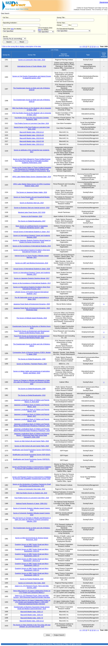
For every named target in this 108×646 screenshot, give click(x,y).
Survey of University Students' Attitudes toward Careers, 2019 (31, 514)
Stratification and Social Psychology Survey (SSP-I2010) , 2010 (32, 455)
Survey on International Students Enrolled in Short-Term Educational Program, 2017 (31, 288)
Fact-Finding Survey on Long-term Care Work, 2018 (32, 123)
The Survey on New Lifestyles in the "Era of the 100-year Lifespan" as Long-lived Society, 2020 (32, 625)
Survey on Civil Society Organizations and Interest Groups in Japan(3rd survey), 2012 (31, 77)
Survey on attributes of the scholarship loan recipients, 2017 (32, 151)
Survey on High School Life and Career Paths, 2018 (32, 441)
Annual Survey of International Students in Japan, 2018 (31, 269)
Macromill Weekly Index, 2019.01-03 (32, 135)
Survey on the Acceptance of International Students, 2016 (32, 246)
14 (94, 46)
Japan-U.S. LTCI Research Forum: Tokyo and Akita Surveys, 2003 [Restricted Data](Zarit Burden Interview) (31, 596)
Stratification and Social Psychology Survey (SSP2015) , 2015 (31, 460)
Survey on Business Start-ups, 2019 (32, 203)
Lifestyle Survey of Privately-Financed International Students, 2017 (31, 293)
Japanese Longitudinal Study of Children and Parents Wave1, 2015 (31, 405)
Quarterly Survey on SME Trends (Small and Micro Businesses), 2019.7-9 (31, 555)
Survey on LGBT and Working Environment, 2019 (31, 263)
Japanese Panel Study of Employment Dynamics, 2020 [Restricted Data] (31, 309)
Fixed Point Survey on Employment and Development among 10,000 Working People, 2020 (31, 337)
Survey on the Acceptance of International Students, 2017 (32, 283)
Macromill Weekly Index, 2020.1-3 (31, 612)
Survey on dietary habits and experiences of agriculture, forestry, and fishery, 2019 (31, 372)
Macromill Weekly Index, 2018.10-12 (32, 132)
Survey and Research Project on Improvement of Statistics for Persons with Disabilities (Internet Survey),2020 (31, 467)
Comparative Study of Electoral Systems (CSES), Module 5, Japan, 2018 (32, 353)
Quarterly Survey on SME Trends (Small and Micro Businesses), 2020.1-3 (31, 564)
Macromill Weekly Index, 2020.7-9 (31, 618)
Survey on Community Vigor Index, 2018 (31, 60)
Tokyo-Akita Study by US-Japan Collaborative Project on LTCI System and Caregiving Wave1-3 (31, 591)
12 (90, 46)
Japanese (103, 2)
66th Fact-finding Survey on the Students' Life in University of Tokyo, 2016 (31, 109)
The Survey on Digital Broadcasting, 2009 (31, 389)
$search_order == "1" (14, 38)
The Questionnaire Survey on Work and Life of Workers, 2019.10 (31, 100)
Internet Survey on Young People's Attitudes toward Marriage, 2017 (32, 256)
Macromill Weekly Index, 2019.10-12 (32, 144)
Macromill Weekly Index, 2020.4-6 (31, 615)
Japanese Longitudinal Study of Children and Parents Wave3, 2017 (31, 415)
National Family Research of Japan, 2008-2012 (31, 503)
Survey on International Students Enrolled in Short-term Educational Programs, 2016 (31, 251)
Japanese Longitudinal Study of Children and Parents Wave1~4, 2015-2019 (31, 401)
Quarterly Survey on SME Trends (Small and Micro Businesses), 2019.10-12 (31, 560)
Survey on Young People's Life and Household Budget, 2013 (32, 198)
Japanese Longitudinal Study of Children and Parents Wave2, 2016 (31, 410)
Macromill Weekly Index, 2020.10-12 (32, 621)
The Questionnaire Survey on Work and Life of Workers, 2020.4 (31, 345)
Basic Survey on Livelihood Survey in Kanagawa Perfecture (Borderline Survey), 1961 (32, 227)
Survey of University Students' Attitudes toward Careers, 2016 (31, 509)
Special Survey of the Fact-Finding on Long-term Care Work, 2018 (32, 128)
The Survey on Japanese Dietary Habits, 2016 (31, 192)
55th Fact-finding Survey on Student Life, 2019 (31, 493)
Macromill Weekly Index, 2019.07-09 (32, 141)
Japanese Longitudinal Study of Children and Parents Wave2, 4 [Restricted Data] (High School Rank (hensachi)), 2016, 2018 (31, 435)
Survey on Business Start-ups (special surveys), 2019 (31, 208)
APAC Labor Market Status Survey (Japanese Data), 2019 (31, 177)
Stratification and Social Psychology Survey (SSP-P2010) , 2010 (31, 450)
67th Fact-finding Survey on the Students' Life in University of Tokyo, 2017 (31, 114)
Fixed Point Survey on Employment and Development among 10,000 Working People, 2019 (31, 332)
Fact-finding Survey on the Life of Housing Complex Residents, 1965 (32, 118)
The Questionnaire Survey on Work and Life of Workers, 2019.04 (31, 89)
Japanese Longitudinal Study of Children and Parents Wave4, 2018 (31, 420)
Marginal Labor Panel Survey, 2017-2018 (31, 212)
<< (80, 46)
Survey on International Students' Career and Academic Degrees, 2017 (31, 273)
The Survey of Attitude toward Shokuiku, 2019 (32, 318)
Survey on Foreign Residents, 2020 (31, 579)
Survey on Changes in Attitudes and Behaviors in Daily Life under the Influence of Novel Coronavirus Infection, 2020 (31, 382)
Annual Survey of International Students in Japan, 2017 (31, 232)
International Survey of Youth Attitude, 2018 (31, 66)
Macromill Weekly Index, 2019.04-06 (32, 138)
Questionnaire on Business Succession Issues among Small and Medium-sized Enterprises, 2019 (31, 608)
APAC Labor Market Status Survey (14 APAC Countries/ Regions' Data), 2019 (31, 185)
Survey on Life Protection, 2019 (31, 216)
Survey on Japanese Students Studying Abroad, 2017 (31, 278)
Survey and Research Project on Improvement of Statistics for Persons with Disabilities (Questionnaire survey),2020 (31, 478)
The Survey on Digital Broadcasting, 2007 (31, 221)
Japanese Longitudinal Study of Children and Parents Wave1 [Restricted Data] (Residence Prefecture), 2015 (32, 425)
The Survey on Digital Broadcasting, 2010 (31, 395)
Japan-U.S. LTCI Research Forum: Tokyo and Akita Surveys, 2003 (32, 587)
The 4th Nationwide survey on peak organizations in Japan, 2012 (32, 298)
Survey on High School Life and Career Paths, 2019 (32, 446)
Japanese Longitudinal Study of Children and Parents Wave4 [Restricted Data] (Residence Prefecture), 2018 (32, 429)
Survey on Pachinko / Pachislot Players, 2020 (32, 364)
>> (98, 46)
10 (86, 46)
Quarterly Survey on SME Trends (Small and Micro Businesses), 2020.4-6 (31, 569)
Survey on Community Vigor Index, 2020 (31, 583)
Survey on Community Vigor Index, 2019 (31, 489)
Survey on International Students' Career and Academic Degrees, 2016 (31, 236)
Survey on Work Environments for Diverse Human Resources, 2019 (31, 538)
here (12, 29)
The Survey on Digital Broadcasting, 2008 (31, 359)
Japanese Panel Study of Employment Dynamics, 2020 (31, 304)
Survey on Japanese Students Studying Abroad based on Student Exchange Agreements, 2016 (32, 241)
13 (92, 46)
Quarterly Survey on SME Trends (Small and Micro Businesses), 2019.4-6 (31, 550)
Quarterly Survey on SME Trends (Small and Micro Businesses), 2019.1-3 (31, 545)
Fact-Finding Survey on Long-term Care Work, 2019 (32, 498)
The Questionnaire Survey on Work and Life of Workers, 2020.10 (31, 529)
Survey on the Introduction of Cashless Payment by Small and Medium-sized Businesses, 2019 (32, 485)
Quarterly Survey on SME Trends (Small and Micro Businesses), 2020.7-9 (31, 574)
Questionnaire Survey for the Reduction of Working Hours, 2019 (31, 327)
